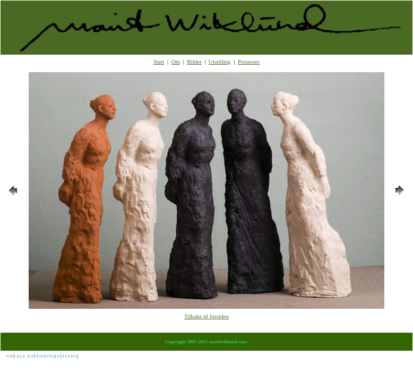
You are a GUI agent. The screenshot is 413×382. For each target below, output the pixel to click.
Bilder (194, 61)
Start (159, 61)
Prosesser (249, 61)
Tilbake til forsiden (206, 316)
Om (175, 61)
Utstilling (220, 61)
